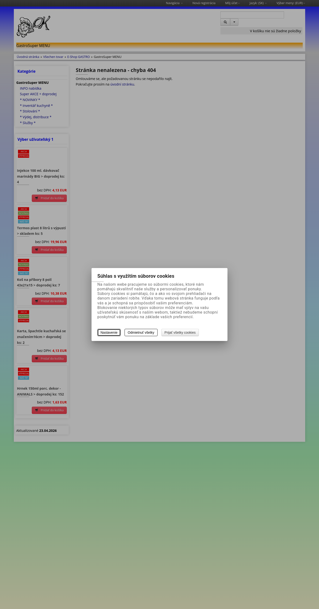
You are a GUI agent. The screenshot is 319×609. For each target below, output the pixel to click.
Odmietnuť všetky (141, 332)
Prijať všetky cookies (180, 332)
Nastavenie (109, 332)
